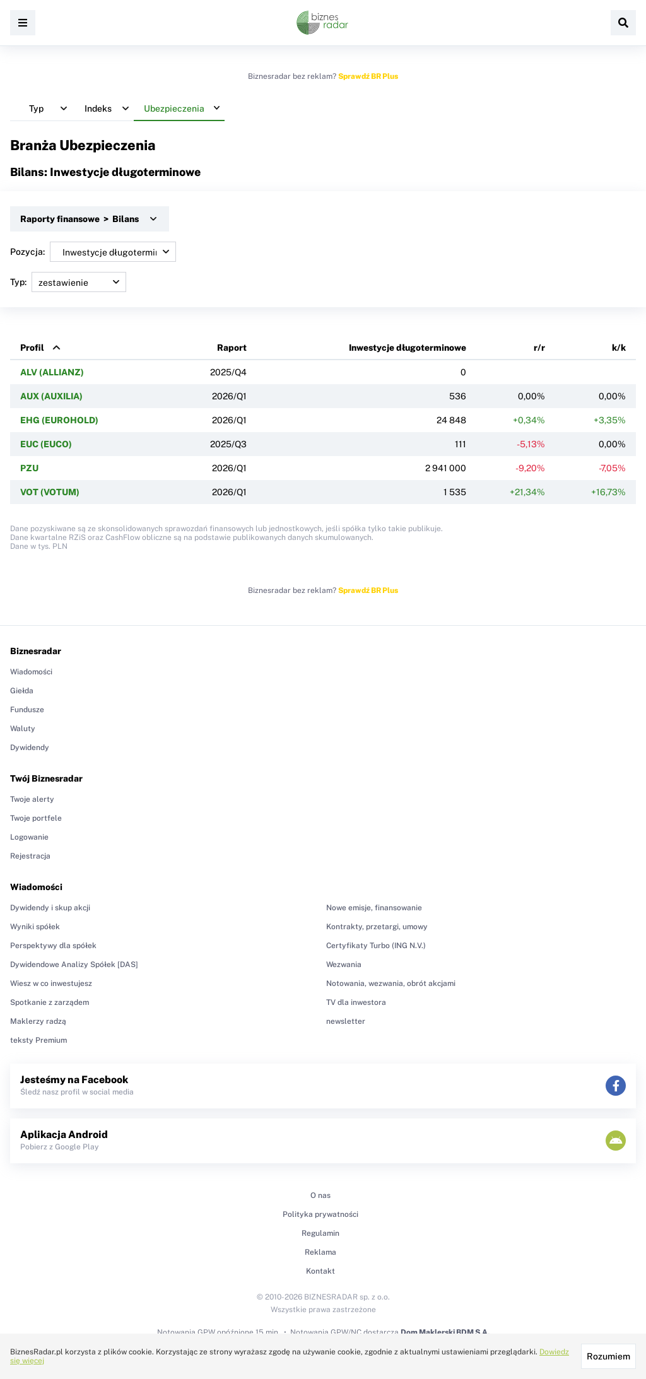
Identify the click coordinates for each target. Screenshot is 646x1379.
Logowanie (29, 837)
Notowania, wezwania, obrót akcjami (390, 983)
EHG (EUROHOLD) (59, 420)
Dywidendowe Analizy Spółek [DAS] (74, 964)
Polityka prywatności (320, 1214)
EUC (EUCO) (46, 444)
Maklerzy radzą (38, 1021)
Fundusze (27, 709)
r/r (539, 348)
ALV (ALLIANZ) (52, 372)
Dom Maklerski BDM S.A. (445, 1332)
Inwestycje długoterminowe (407, 348)
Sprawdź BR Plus (368, 76)
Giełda (21, 690)
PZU (29, 468)
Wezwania (343, 964)
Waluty (22, 728)
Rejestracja (30, 856)
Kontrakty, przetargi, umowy (377, 926)
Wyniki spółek (35, 926)
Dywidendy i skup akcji (50, 907)
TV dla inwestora (356, 1002)
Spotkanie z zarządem (49, 1002)
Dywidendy (29, 747)
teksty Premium (38, 1040)
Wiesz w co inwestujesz (51, 983)
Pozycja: (93, 252)
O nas (320, 1195)
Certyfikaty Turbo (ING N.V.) (376, 945)
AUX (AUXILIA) (51, 396)
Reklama (320, 1252)
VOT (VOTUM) (49, 492)
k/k (619, 348)
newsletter (345, 1021)
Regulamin (320, 1233)
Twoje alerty (32, 799)
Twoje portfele (36, 818)
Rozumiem (608, 1356)
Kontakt (320, 1271)
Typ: (68, 282)
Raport (232, 348)
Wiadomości (31, 671)
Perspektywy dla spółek (53, 945)
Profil (32, 348)
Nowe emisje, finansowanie (374, 907)
